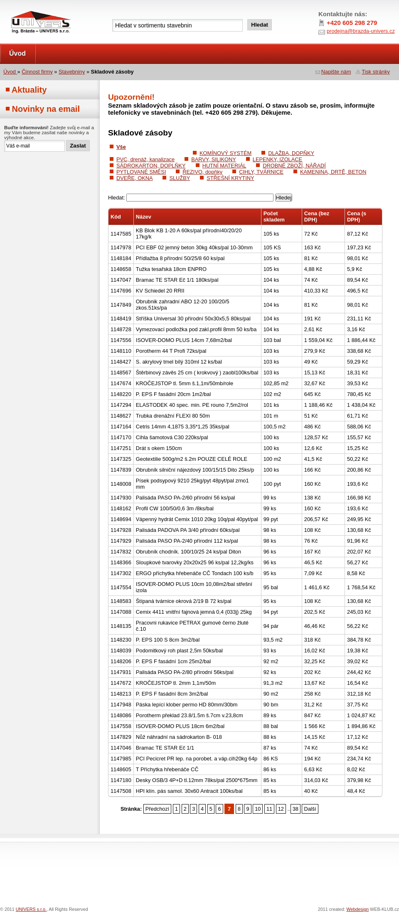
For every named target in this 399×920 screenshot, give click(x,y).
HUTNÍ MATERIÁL (224, 165)
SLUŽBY (179, 178)
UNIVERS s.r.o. (23, 8)
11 (269, 809)
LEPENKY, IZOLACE (277, 159)
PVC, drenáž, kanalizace (145, 159)
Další (310, 809)
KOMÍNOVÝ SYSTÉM (225, 153)
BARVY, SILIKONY (213, 159)
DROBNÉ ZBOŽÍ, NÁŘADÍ (294, 165)
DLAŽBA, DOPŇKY (291, 153)
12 (281, 809)
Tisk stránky (376, 72)
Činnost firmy (37, 72)
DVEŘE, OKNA (134, 178)
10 (258, 809)
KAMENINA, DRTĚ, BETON (333, 172)
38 (295, 809)
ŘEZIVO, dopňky (202, 172)
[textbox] (177, 25)
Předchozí (157, 809)
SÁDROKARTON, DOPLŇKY (151, 165)
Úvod (17, 53)
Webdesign (358, 909)
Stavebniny (72, 72)
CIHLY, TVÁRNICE (261, 172)
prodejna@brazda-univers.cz (361, 31)
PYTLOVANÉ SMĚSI (141, 172)
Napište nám (336, 72)
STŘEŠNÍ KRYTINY (230, 178)
